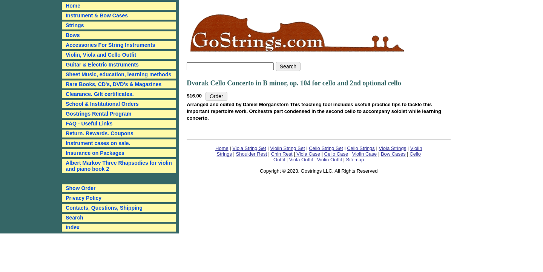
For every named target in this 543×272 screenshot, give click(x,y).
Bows (73, 35)
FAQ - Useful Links (89, 124)
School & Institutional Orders (102, 104)
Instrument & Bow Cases (97, 15)
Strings (75, 25)
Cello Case (336, 154)
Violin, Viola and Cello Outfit (101, 55)
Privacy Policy (83, 198)
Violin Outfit (329, 159)
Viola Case (307, 154)
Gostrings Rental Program (98, 114)
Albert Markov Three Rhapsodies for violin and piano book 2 (119, 166)
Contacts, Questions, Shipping (104, 208)
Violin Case (364, 154)
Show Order (80, 188)
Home (222, 148)
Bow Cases (393, 154)
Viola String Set (249, 148)
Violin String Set (287, 148)
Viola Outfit (301, 159)
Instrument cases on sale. (98, 143)
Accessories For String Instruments (110, 45)
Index (73, 227)
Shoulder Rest (251, 154)
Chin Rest (282, 154)
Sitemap (355, 159)
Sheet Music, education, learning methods (118, 74)
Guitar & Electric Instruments (102, 65)
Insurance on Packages (95, 153)
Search (74, 218)
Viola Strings (392, 148)
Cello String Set (326, 148)
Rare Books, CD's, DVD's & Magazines (113, 84)
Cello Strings (361, 148)
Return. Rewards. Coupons (99, 133)
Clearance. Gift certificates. (100, 94)
